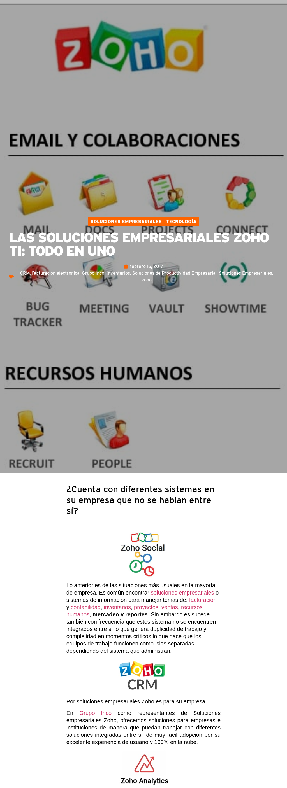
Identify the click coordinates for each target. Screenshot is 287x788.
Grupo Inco (93, 273)
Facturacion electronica (56, 273)
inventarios (117, 607)
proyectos (146, 607)
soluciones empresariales (182, 592)
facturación (203, 600)
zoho (147, 280)
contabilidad (86, 607)
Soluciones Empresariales (126, 221)
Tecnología (181, 221)
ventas (169, 607)
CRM (25, 273)
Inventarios (118, 273)
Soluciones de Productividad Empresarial (174, 273)
